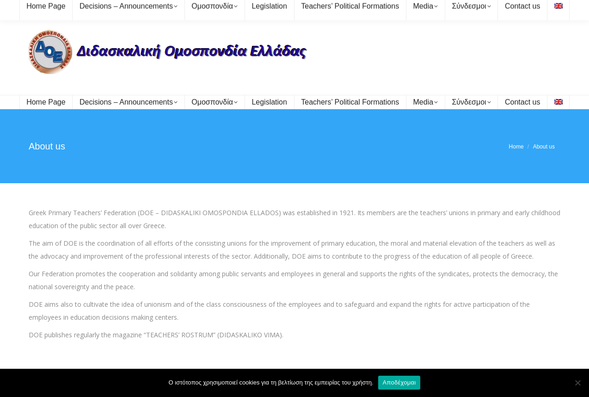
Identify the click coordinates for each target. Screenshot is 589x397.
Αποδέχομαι (399, 382)
